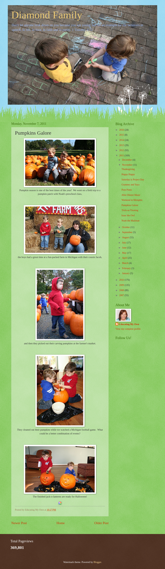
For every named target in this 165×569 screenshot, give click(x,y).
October (126, 227)
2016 (122, 130)
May (124, 253)
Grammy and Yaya (130, 184)
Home (60, 523)
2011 (122, 155)
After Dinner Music (130, 195)
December (127, 160)
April (125, 258)
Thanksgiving (128, 169)
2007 (122, 295)
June (124, 247)
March (125, 263)
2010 (122, 280)
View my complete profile (128, 329)
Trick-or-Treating (129, 210)
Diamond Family (46, 15)
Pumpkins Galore (129, 205)
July (124, 242)
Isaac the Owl (128, 215)
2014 (122, 140)
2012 (122, 150)
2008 (122, 290)
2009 (122, 285)
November (127, 165)
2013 (122, 145)
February (126, 268)
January (126, 273)
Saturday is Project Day (132, 179)
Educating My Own (129, 324)
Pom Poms (126, 190)
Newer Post (19, 523)
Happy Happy (128, 174)
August (126, 237)
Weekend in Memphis (131, 200)
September (127, 232)
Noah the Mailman (130, 220)
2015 (122, 135)
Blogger (97, 562)
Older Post (101, 523)
